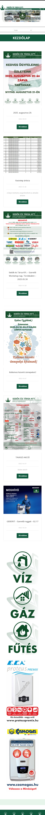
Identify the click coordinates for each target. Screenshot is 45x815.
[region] (22, 16)
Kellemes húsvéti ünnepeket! (22, 372)
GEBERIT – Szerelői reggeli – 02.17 (22, 521)
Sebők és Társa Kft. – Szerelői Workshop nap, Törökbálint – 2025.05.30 (22, 276)
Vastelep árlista (22, 180)
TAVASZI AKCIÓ (23, 457)
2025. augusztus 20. (22, 112)
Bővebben (23, 127)
